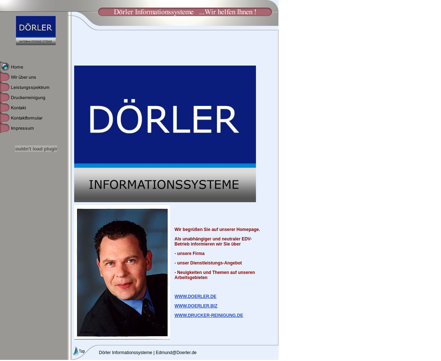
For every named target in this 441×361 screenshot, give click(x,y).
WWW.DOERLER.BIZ (196, 306)
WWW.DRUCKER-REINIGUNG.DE (209, 315)
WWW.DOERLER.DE (195, 296)
